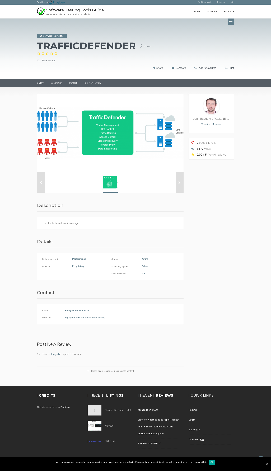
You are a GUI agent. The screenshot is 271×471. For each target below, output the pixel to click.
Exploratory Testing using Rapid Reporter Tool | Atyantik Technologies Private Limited (158, 426)
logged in (56, 354)
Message (216, 124)
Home (197, 11)
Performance (48, 59)
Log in (192, 419)
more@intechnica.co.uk (76, 310)
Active (145, 259)
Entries (194, 429)
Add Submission (205, 2)
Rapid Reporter (156, 433)
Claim (147, 45)
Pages (227, 11)
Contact (73, 83)
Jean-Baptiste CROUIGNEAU (211, 118)
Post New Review (92, 83)
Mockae (109, 425)
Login (231, 2)
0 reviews (220, 154)
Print (229, 67)
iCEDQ (155, 410)
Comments (196, 439)
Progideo (65, 407)
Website (205, 124)
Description (56, 83)
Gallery (40, 83)
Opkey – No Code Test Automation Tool (126, 410)
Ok (211, 462)
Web (144, 273)
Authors (212, 11)
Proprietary (78, 266)
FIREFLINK (110, 441)
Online (145, 266)
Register (221, 2)
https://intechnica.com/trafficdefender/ (84, 317)
